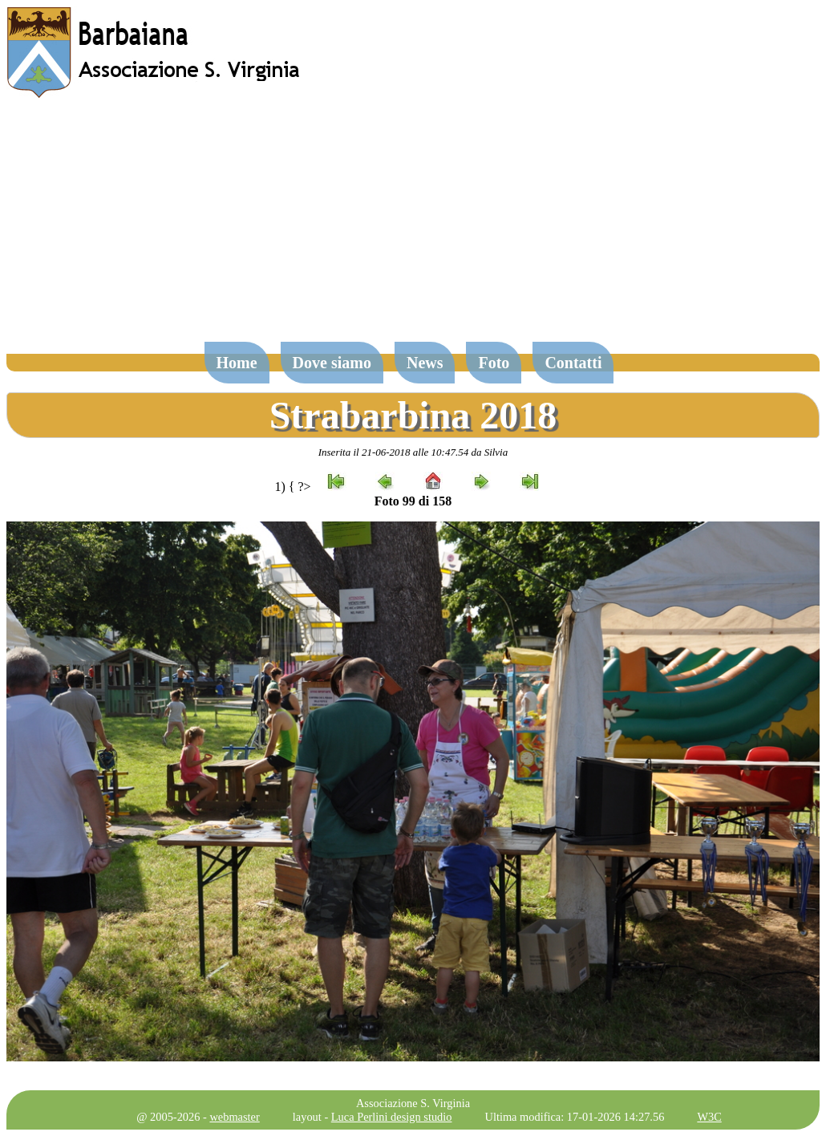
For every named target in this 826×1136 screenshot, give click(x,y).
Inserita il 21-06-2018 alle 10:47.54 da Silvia (413, 452)
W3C (709, 1116)
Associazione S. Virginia (413, 1103)
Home (237, 362)
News (425, 362)
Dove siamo (332, 362)
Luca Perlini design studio (391, 1116)
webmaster (234, 1116)
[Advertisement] (413, 228)
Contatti (573, 362)
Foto (493, 362)
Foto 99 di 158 (413, 501)
